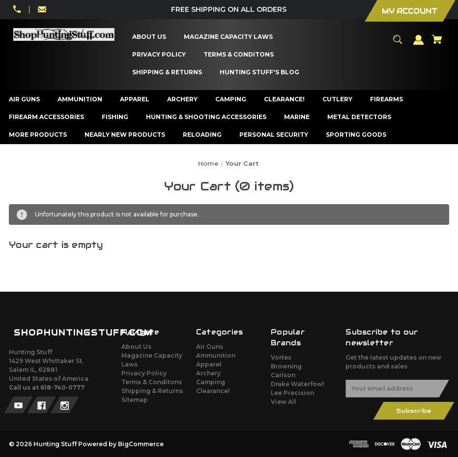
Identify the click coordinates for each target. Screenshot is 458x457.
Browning (286, 366)
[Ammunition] (80, 99)
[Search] (397, 43)
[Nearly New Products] (125, 135)
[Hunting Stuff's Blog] (260, 72)
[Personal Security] (274, 135)
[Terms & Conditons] (239, 54)
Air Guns (209, 346)
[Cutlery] (338, 99)
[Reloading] (202, 135)
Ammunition (215, 355)
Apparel (209, 364)
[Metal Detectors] (359, 117)
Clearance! (212, 391)
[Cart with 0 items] (437, 43)
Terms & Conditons (151, 382)
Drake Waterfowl (297, 384)
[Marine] (297, 117)
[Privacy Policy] (159, 54)
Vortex (281, 357)
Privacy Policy (144, 373)
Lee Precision (292, 392)
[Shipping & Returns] (167, 72)
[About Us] (149, 37)
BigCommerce (141, 444)
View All (283, 401)
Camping (210, 382)
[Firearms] (386, 99)
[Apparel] (135, 99)
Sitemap (134, 399)
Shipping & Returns (152, 391)
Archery (208, 373)
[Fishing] (115, 117)
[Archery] (182, 99)
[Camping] (230, 99)
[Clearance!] (284, 99)
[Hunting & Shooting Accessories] (206, 117)
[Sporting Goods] (356, 135)
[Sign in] (418, 44)
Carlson (283, 375)
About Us (136, 346)
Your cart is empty (56, 244)
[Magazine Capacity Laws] (228, 37)
